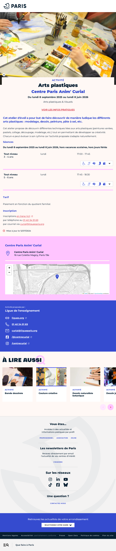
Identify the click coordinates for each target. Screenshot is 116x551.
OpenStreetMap (99, 293)
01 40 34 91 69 (30, 220)
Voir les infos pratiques (58, 109)
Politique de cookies (90, 535)
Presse (62, 535)
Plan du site (107, 535)
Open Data (73, 535)
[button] (57, 276)
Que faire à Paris (25, 545)
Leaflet (85, 293)
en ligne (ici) (23, 216)
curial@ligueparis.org (32, 224)
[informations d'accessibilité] (96, 163)
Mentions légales (10, 535)
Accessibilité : (38, 535)
